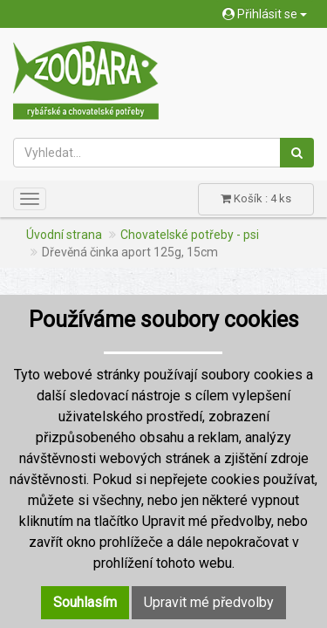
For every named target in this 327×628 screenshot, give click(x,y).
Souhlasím (85, 602)
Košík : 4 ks (256, 198)
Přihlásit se (264, 14)
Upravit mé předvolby (209, 602)
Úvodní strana (64, 235)
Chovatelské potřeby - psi (189, 235)
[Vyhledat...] (147, 152)
